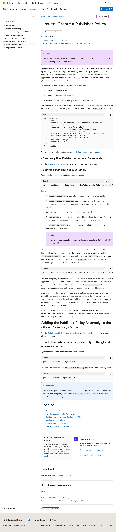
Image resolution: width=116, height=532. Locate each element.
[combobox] (19, 21)
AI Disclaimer (7, 525)
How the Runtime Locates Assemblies (60, 414)
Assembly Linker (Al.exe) (57, 164)
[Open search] (105, 3)
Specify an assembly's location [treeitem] (14, 38)
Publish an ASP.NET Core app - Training (55, 498)
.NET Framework (58, 16)
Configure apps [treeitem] (9, 25)
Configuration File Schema (56, 423)
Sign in (111, 3)
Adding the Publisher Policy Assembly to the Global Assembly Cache (66, 43)
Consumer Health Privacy (64, 525)
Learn (43, 16)
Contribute (40, 525)
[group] (77, 185)
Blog (30, 525)
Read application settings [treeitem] (13, 29)
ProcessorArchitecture (80, 281)
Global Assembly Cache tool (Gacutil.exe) (63, 333)
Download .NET (106, 9)
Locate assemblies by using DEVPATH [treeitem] (17, 32)
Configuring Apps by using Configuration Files (63, 417)
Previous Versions (20, 525)
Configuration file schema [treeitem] (13, 48)
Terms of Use (81, 525)
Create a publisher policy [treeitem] (13, 44)
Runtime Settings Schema (56, 420)
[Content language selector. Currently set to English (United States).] (13, 520)
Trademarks (92, 525)
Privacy (48, 525)
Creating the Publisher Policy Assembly (56, 40)
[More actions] (111, 16)
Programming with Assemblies (57, 411)
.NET (49, 16)
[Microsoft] (4, 3)
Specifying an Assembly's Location (85, 152)
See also (46, 46)
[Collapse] (33, 17)
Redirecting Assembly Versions (90, 105)
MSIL (98, 281)
